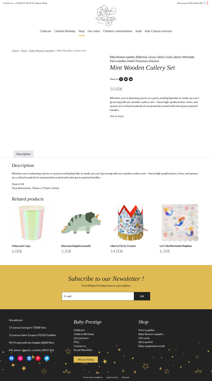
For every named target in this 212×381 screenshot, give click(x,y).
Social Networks (83, 350)
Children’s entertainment (117, 31)
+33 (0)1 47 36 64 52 (24, 3)
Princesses (141, 60)
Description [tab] (23, 154)
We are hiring (85, 359)
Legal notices (112, 377)
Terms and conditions (93, 377)
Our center (94, 31)
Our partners (81, 338)
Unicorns (154, 60)
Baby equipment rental (151, 346)
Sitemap (125, 377)
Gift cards (144, 338)
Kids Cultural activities (158, 31)
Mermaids (188, 56)
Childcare (45, 31)
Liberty (177, 56)
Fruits (168, 56)
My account (182, 3)
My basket (196, 3)
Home (15, 50)
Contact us (80, 346)
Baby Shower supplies (41, 50)
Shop (82, 31)
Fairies (160, 56)
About (38, 3)
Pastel (130, 60)
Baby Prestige (88, 322)
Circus (152, 56)
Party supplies (118, 60)
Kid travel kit (145, 342)
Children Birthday (65, 31)
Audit (138, 31)
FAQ (76, 342)
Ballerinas (141, 56)
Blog (45, 3)
